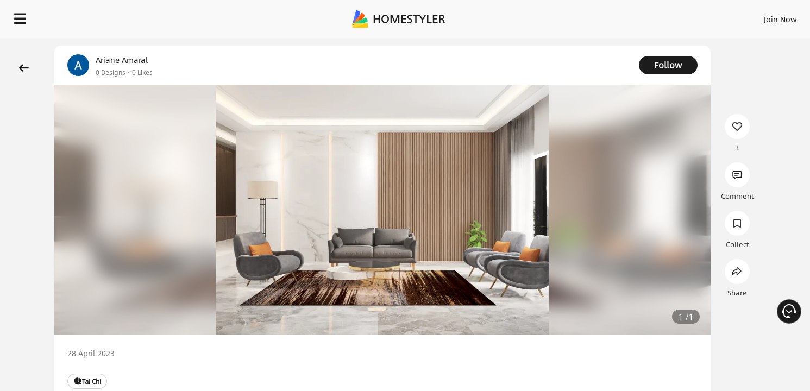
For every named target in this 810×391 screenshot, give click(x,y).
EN (687, 16)
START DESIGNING (756, 16)
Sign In (609, 16)
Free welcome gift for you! (584, 45)
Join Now (649, 16)
